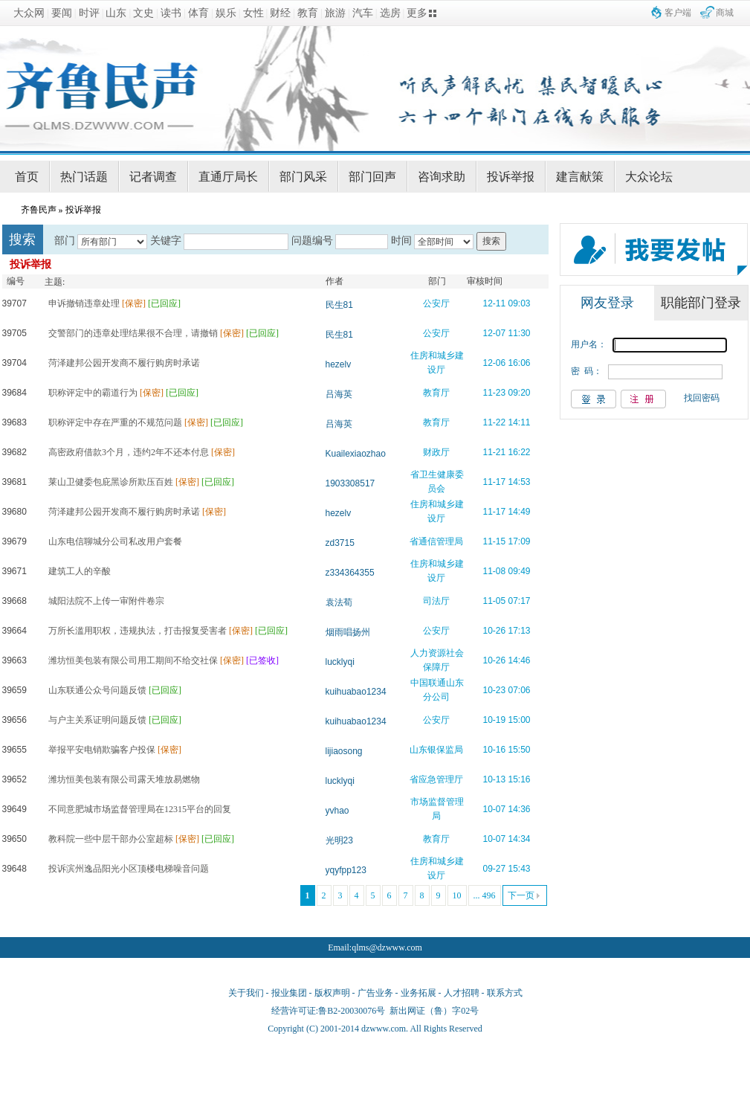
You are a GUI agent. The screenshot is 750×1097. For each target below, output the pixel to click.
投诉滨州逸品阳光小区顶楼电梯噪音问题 (128, 868)
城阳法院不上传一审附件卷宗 (106, 601)
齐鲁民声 (38, 210)
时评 (89, 13)
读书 (171, 13)
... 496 (484, 895)
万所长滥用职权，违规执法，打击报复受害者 (137, 630)
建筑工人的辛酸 (79, 571)
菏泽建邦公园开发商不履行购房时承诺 (124, 363)
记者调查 (153, 176)
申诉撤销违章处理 (84, 303)
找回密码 (702, 398)
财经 (280, 13)
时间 (401, 240)
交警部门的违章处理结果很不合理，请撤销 (133, 333)
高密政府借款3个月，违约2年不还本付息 (128, 452)
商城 (725, 12)
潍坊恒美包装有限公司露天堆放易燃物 (124, 779)
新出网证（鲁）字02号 (434, 1011)
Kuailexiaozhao (356, 453)
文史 (143, 13)
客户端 (678, 12)
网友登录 (607, 302)
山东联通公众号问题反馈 (97, 690)
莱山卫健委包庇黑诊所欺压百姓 (110, 482)
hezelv (339, 364)
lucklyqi (340, 662)
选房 (390, 13)
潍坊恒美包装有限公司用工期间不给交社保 (133, 660)
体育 (198, 13)
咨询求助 (441, 176)
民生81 (339, 305)
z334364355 (350, 572)
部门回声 (372, 176)
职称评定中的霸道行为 (93, 392)
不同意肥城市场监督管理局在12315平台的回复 (139, 809)
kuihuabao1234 (356, 691)
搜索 (491, 241)
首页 (27, 176)
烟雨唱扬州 (348, 632)
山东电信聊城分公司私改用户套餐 (115, 541)
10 (457, 895)
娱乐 (226, 13)
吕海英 (339, 394)
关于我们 (246, 993)
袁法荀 (339, 602)
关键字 (165, 240)
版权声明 (332, 993)
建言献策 (580, 176)
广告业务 (375, 993)
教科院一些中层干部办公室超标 (110, 839)
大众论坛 (649, 176)
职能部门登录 (701, 302)
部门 (64, 240)
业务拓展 (418, 993)
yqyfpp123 (346, 870)
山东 (116, 13)
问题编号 (312, 240)
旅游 (335, 13)
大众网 (29, 13)
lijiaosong (344, 751)
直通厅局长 (228, 176)
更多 (417, 13)
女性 (253, 13)
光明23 (339, 840)
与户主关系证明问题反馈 (97, 720)
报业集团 (289, 993)
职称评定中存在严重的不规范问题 (115, 422)
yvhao (337, 810)
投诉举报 (510, 176)
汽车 (362, 13)
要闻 (61, 13)
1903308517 (350, 483)
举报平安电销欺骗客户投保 (101, 749)
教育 (307, 13)
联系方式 (505, 993)
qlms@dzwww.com (387, 947)
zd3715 (340, 543)
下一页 (521, 895)
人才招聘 (461, 993)
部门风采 (303, 176)
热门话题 (84, 176)
